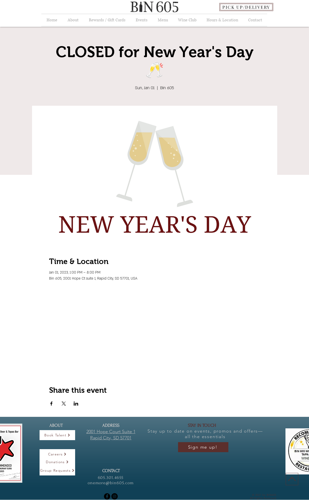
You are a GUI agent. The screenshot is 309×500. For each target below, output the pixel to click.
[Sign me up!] (203, 447)
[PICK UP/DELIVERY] (246, 7)
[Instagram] (114, 496)
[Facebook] (107, 496)
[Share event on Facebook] (51, 404)
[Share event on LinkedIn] (76, 404)
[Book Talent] (57, 435)
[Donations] (57, 462)
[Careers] (57, 454)
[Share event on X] (63, 404)
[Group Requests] (57, 470)
